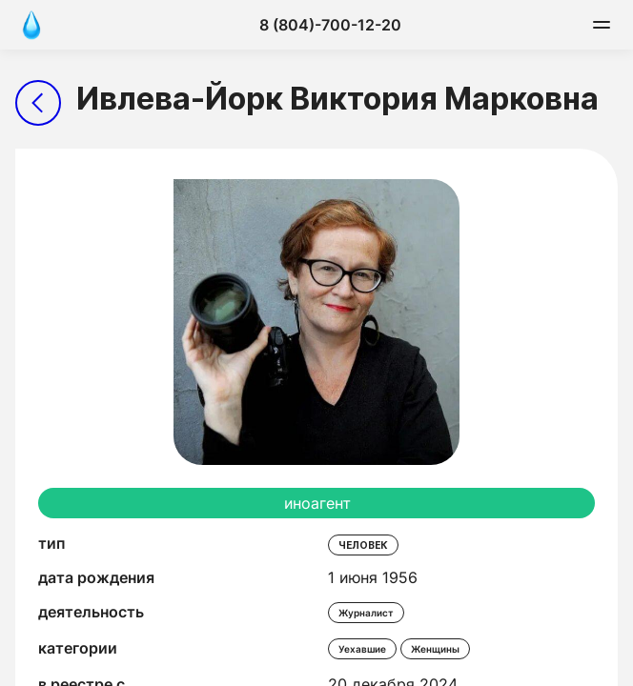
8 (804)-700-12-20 (330, 24)
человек (363, 545)
